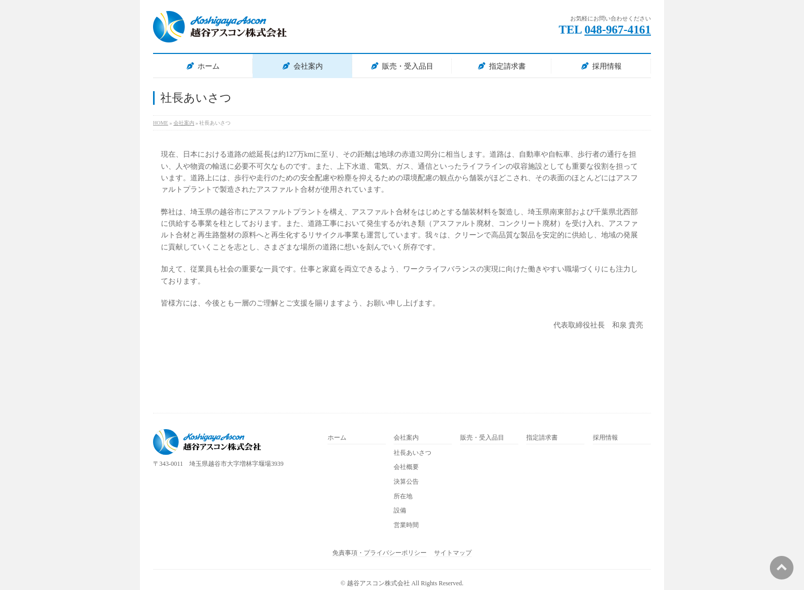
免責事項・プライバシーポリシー (379, 552)
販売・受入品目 (407, 66)
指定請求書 (507, 66)
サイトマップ (453, 552)
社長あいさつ (412, 453)
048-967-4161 (617, 29)
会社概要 (406, 467)
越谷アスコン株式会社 (378, 583)
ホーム (209, 66)
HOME (160, 123)
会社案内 (308, 66)
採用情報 (607, 66)
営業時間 (406, 525)
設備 (400, 510)
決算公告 (406, 481)
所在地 (403, 496)
